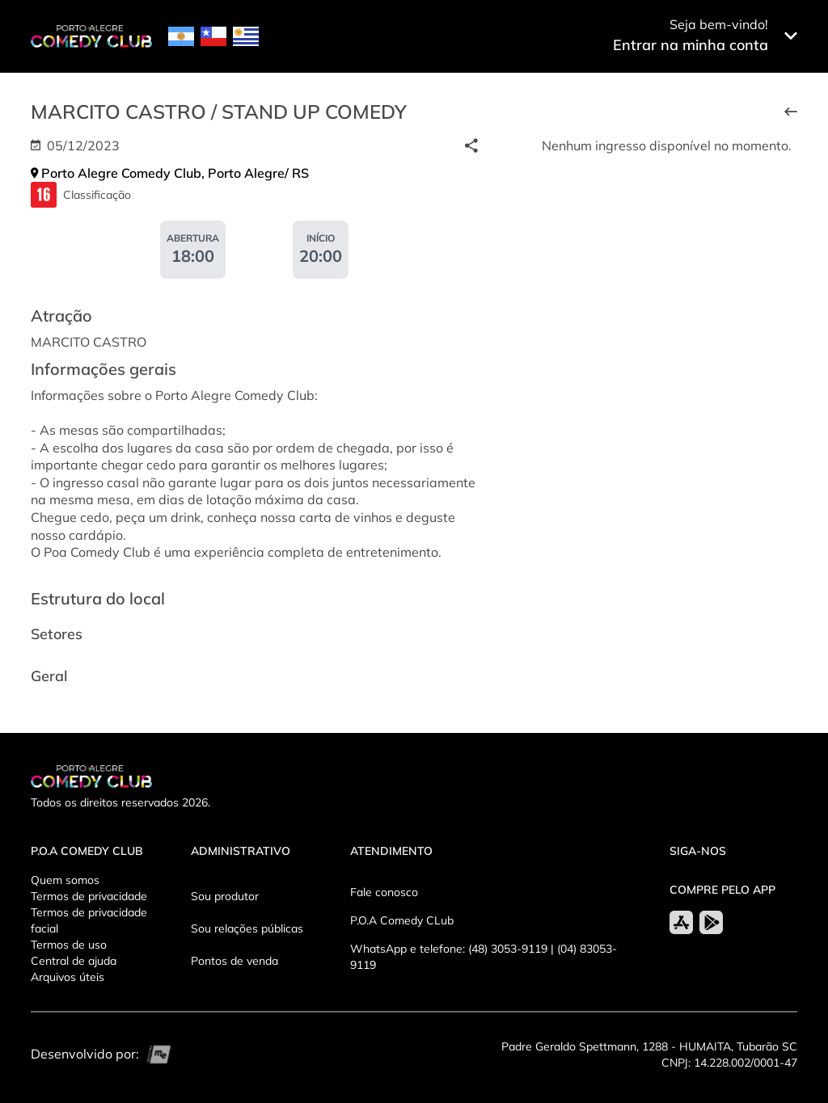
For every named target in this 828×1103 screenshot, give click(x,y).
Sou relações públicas (247, 928)
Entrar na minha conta (690, 45)
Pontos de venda (234, 961)
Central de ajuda (73, 961)
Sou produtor (225, 896)
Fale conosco (384, 892)
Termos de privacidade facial (89, 920)
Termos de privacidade (89, 896)
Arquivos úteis (67, 977)
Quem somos (65, 880)
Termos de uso (69, 944)
